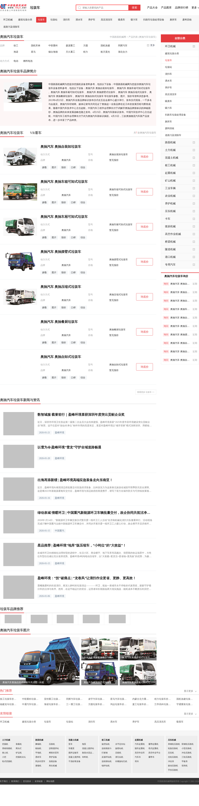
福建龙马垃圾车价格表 (8, 704)
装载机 (19, 744)
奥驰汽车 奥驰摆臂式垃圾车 (181, 334)
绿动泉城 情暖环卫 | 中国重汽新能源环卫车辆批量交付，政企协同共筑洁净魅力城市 (95, 512)
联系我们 (15, 781)
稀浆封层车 (54, 753)
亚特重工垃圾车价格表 (53, 699)
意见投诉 (27, 781)
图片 (54, 167)
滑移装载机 (7, 748)
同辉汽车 (122, 45)
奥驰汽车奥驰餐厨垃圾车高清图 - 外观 (100, 657)
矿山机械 (170, 180)
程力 (85, 52)
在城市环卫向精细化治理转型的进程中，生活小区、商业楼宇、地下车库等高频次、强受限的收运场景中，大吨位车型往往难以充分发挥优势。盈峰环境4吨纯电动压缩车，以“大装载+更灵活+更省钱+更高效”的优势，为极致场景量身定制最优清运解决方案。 (94, 555)
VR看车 (35, 133)
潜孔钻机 (119, 757)
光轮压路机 (173, 757)
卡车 (167, 218)
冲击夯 (171, 761)
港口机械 (170, 256)
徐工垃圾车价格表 (8, 699)
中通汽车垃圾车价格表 (30, 704)
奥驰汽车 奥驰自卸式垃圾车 (181, 292)
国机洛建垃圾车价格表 (185, 699)
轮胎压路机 (173, 748)
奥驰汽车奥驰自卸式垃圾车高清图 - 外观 (23, 682)
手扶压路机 (173, 770)
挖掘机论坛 (21, 757)
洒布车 (38, 757)
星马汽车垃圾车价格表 (119, 699)
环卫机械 (8, 19)
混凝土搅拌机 (74, 757)
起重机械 (170, 172)
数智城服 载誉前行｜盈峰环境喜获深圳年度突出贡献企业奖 (81, 414)
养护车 (91, 19)
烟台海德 (53, 52)
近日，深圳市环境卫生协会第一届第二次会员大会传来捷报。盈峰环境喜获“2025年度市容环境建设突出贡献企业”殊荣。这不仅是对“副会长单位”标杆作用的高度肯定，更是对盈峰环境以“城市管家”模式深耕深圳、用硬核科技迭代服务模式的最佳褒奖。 (94, 424)
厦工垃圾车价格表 (141, 704)
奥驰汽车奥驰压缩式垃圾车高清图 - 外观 (138, 657)
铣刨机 (38, 748)
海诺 (16, 52)
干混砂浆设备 (74, 761)
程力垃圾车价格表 (163, 699)
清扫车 (66, 19)
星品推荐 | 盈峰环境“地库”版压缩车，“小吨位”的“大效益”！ (81, 545)
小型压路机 (187, 748)
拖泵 (84, 744)
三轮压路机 (187, 757)
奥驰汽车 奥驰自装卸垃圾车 (181, 284)
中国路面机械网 (118, 37)
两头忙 (19, 748)
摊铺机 (38, 744)
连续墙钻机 (107, 761)
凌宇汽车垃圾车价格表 (97, 699)
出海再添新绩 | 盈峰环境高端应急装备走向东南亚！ (75, 480)
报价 (63, 167)
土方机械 (170, 150)
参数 (44, 167)
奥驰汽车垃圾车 (11, 133)
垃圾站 (53, 19)
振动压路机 (173, 765)
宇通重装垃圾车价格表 (185, 704)
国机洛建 (105, 45)
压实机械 (170, 211)
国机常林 (35, 45)
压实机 (171, 753)
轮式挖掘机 (7, 761)
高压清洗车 (106, 19)
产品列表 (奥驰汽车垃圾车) (142, 37)
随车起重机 (140, 748)
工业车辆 (170, 188)
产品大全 (152, 7)
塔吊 (137, 761)
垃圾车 (35, 7)
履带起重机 (153, 744)
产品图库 (166, 7)
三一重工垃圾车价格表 (75, 704)
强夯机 (185, 765)
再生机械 (53, 765)
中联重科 (53, 45)
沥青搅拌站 (54, 748)
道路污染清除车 (11, 27)
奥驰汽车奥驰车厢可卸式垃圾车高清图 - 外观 (138, 682)
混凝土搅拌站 (88, 748)
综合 (83, 167)
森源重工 (70, 45)
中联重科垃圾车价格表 (30, 699)
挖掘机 (5, 744)
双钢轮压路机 (188, 744)
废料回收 (187, 19)
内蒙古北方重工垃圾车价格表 (141, 699)
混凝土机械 (171, 157)
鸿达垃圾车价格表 (119, 704)
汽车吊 (138, 757)
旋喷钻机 (119, 748)
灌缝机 (38, 765)
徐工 (16, 45)
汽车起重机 (140, 744)
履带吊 (151, 757)
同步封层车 (40, 761)
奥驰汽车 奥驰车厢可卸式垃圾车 (181, 309)
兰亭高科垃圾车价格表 (163, 704)
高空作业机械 (173, 234)
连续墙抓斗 (107, 748)
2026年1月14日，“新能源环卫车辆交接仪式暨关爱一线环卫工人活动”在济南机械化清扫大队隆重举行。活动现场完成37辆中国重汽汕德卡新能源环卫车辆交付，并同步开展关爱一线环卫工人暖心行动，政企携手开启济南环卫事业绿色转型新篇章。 (94, 522)
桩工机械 (170, 165)
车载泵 (71, 748)
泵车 (70, 744)
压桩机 (118, 753)
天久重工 (70, 52)
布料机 (85, 757)
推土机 (5, 753)
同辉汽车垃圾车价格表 (75, 699)
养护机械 (170, 203)
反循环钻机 (107, 757)
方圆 (85, 45)
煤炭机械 (170, 226)
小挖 (4, 757)
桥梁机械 (170, 241)
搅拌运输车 (73, 753)
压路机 (52, 744)
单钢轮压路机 (174, 744)
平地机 (38, 753)
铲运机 (19, 753)
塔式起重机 (153, 748)
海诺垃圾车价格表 (53, 704)
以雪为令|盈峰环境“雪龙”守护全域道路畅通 (69, 447)
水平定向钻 (120, 744)
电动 (16, 61)
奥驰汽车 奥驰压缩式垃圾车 (181, 326)
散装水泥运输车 (89, 753)
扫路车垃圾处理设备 (153, 19)
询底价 (145, 156)
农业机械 (170, 195)
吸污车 (134, 19)
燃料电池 (28, 61)
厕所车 (173, 19)
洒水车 (79, 19)
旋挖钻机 (106, 744)
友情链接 (39, 781)
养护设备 (53, 757)
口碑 (73, 167)
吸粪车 (121, 19)
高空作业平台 (154, 753)
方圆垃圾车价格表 (97, 704)
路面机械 (170, 142)
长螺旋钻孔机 (121, 761)
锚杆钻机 (106, 765)
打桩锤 (105, 753)
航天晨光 (105, 52)
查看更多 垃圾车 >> (145, 392)
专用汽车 (170, 264)
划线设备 (53, 761)
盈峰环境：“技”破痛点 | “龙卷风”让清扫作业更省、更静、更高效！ (86, 578)
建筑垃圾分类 (25, 19)
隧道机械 (170, 249)
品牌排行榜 (181, 7)
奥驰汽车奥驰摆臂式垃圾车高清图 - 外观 (100, 682)
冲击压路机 (187, 753)
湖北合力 (122, 52)
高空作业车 (140, 753)
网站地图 (50, 781)
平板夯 (185, 761)
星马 (33, 52)
